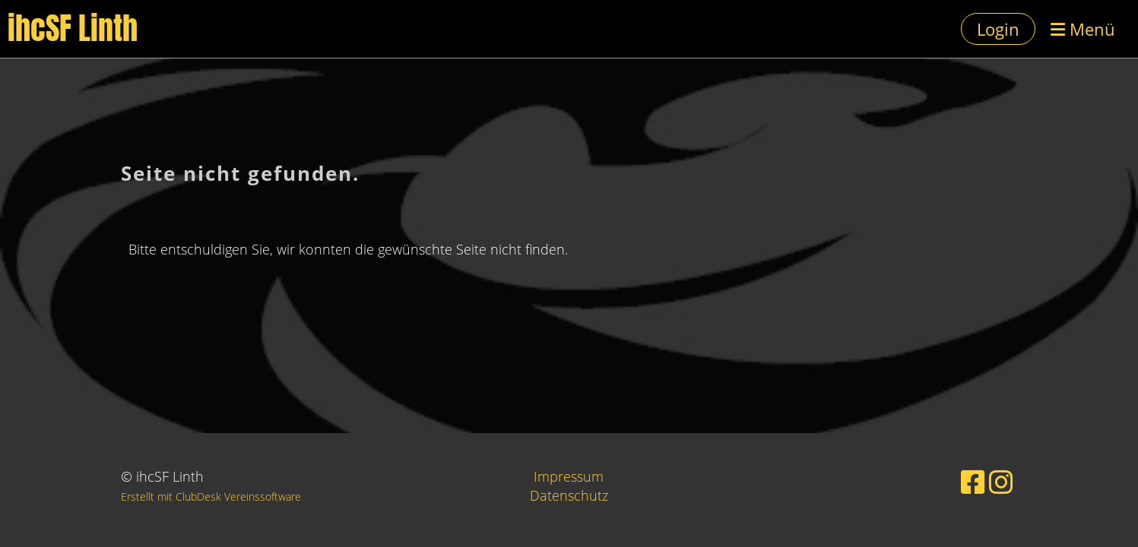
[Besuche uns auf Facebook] (973, 482)
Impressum (569, 476)
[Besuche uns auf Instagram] (1001, 482)
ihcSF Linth (73, 29)
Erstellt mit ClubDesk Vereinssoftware (211, 496)
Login (998, 28)
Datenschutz (569, 495)
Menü (1083, 28)
